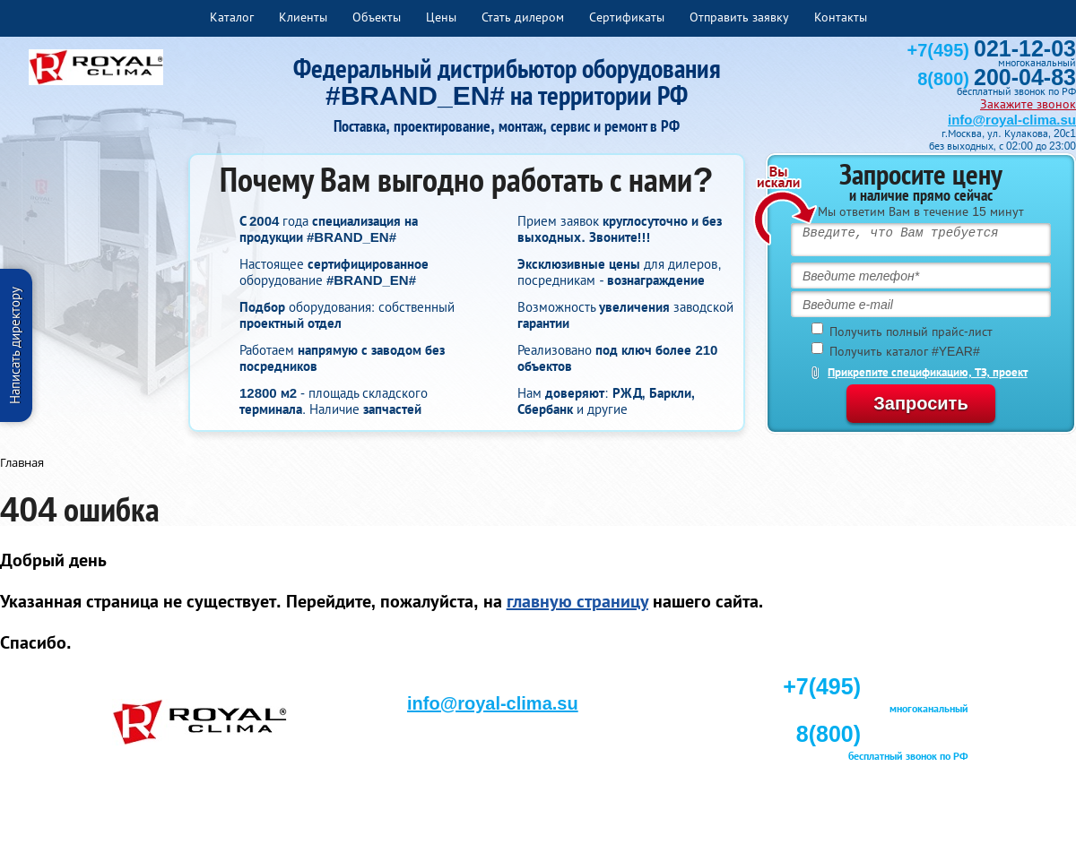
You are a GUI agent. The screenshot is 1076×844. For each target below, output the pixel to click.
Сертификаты (626, 17)
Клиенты (303, 17)
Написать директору (14, 345)
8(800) (996, 78)
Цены (441, 17)
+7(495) (991, 50)
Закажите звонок (1028, 104)
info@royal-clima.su (1012, 119)
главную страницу (577, 601)
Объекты (376, 17)
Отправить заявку (739, 17)
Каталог (232, 17)
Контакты (840, 17)
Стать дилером (523, 17)
